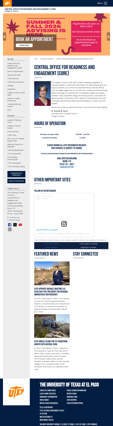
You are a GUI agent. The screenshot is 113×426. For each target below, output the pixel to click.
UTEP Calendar (88, 244)
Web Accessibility (46, 417)
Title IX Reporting (46, 407)
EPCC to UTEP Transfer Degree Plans (15, 140)
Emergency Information (48, 397)
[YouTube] (20, 224)
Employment (44, 400)
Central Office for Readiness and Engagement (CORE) (30, 9)
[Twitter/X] (15, 224)
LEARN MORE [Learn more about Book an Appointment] (24, 45)
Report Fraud (71, 393)
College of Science (11, 11)
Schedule (88, 247)
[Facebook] (9, 224)
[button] (4, 36)
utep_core (72, 233)
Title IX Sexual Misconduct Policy (52, 410)
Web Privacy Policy (47, 420)
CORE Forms (12, 135)
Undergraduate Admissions (16, 174)
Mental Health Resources (49, 403)
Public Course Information (76, 390)
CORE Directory (13, 78)
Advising (10, 85)
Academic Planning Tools (14, 121)
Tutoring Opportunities (15, 150)
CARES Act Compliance (48, 390)
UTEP (35, 59)
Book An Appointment (15, 71)
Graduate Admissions (16, 181)
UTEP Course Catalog (51, 244)
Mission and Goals (14, 75)
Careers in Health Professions (13, 99)
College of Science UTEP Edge (16, 94)
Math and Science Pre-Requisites (15, 145)
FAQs (9, 110)
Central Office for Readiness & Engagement (51, 233)
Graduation (11, 89)
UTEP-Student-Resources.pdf (12, 158)
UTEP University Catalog (16, 166)
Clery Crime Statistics (48, 393)
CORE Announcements (15, 82)
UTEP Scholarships (14, 163)
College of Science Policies (14, 127)
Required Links (72, 397)
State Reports (72, 400)
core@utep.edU (67, 167)
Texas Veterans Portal (75, 403)
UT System (43, 413)
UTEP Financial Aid (14, 154)
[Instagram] (9, 229)
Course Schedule (51, 247)
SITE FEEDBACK (92, 424)
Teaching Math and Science (14, 105)
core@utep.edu (14, 217)
